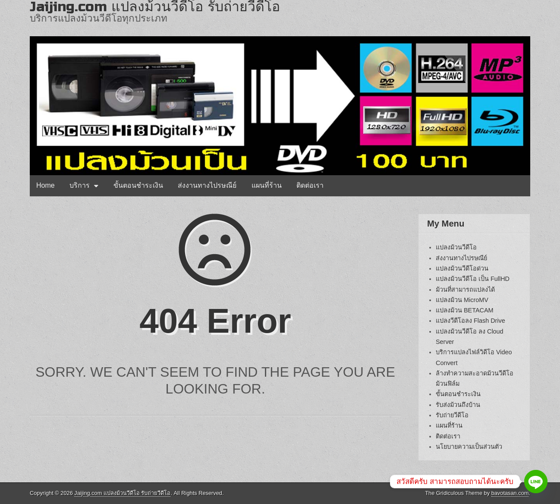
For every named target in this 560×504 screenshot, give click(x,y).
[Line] (535, 481)
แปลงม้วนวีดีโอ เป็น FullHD (473, 278)
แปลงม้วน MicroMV (462, 299)
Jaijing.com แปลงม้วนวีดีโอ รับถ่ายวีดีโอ (122, 493)
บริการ (79, 185)
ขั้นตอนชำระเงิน (138, 185)
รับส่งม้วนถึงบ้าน (458, 404)
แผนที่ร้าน (267, 185)
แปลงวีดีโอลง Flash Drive (470, 320)
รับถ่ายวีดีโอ (452, 415)
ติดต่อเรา (310, 185)
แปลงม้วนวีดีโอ (456, 247)
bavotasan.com (510, 493)
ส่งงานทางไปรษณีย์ (207, 185)
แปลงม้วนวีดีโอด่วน (462, 268)
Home (45, 185)
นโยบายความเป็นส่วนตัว (469, 446)
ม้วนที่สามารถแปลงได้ (465, 289)
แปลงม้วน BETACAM (465, 310)
